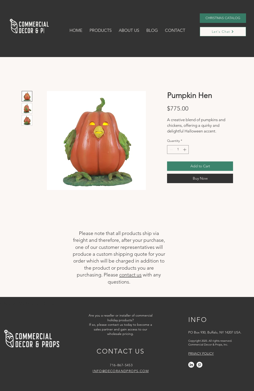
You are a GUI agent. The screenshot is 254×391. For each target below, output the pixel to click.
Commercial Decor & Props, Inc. (208, 344)
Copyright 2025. (198, 340)
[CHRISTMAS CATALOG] (223, 18)
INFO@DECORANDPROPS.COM (121, 371)
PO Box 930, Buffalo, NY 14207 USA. (215, 332)
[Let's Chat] (223, 31)
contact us (130, 275)
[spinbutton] (178, 149)
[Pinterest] (199, 365)
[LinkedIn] (191, 365)
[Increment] (185, 149)
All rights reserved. (220, 340)
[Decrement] (171, 149)
